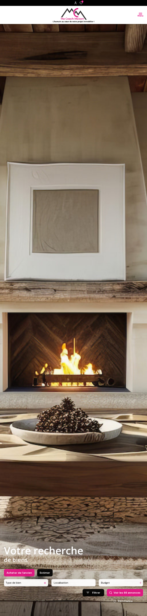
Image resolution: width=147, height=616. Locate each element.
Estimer (45, 583)
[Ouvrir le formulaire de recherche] (93, 603)
